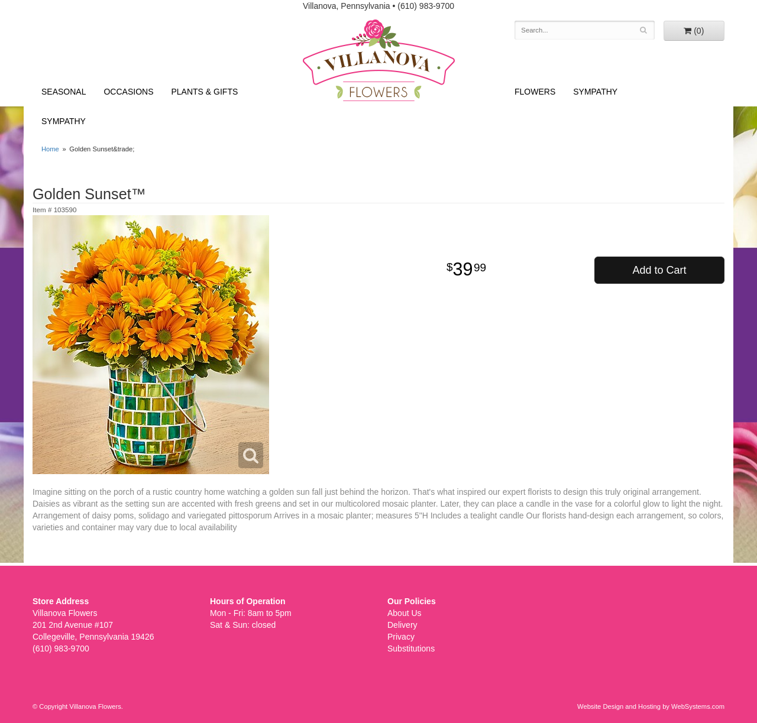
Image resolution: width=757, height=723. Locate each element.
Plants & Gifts (205, 91)
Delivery (402, 625)
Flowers (535, 91)
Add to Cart (659, 270)
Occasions (128, 91)
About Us (404, 613)
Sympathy (63, 121)
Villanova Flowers (379, 60)
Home (50, 149)
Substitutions (411, 648)
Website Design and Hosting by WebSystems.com (650, 706)
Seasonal (63, 91)
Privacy (401, 636)
